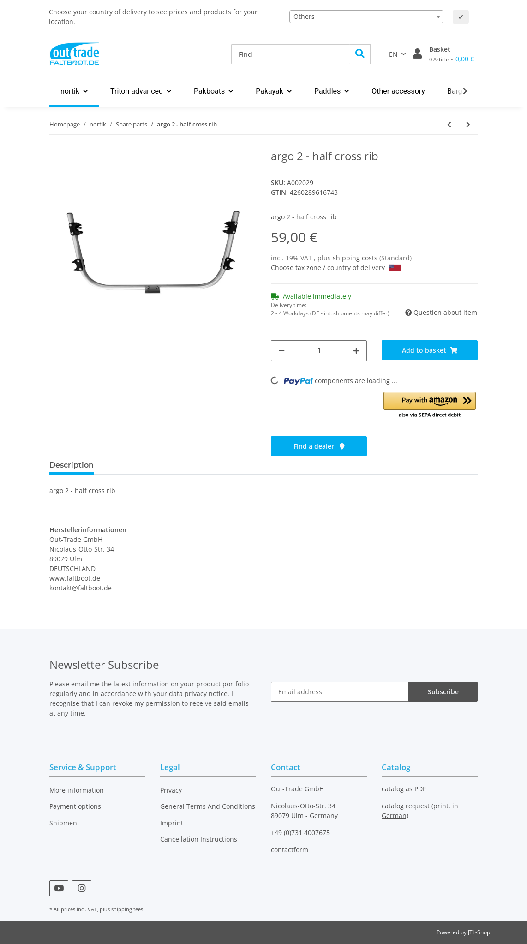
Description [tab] (71, 465)
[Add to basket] (430, 350)
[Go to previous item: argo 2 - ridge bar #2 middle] (449, 124)
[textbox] (366, 17)
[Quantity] (319, 351)
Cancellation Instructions (198, 839)
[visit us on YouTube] (58, 888)
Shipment (64, 822)
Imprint (171, 822)
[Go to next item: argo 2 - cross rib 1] (468, 124)
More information (76, 790)
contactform (289, 849)
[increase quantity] (356, 351)
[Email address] (340, 692)
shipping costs (356, 257)
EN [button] (393, 54)
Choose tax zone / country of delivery (336, 267)
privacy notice (206, 693)
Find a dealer (319, 446)
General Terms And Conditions (207, 806)
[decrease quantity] (281, 351)
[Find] (290, 54)
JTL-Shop (479, 932)
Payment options (75, 806)
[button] (417, 54)
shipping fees (127, 909)
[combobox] (366, 16)
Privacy (171, 790)
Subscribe (443, 691)
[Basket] (451, 54)
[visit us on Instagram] (81, 888)
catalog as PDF (404, 788)
